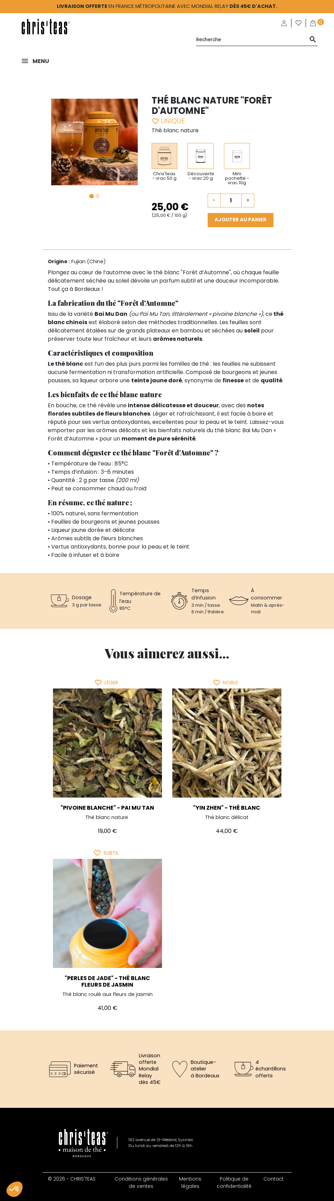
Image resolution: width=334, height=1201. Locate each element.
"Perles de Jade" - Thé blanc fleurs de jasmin (107, 981)
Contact (273, 1178)
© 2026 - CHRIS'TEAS (72, 1178)
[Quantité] (230, 200)
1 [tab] (91, 196)
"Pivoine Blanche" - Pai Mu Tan (107, 808)
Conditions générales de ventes (141, 1182)
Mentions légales (190, 1182)
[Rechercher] (256, 39)
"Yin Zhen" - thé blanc (226, 808)
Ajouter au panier (241, 219)
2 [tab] (97, 196)
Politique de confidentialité (234, 1182)
